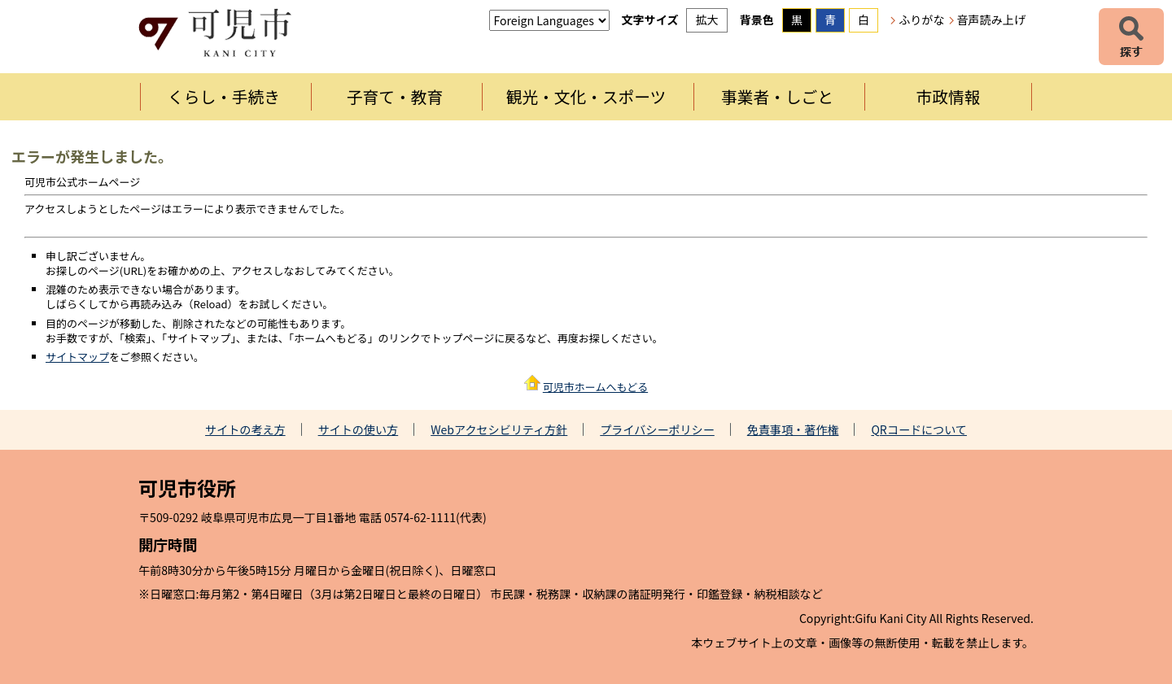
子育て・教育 (395, 96)
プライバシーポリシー (657, 429)
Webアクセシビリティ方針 (499, 429)
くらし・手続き (224, 96)
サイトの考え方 (245, 429)
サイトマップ (77, 356)
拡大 (706, 19)
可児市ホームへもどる (595, 386)
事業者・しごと (777, 96)
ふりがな (921, 19)
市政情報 (948, 96)
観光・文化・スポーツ (586, 96)
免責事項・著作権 (793, 429)
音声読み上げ (991, 19)
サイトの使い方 (358, 429)
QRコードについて (919, 429)
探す (1131, 36)
